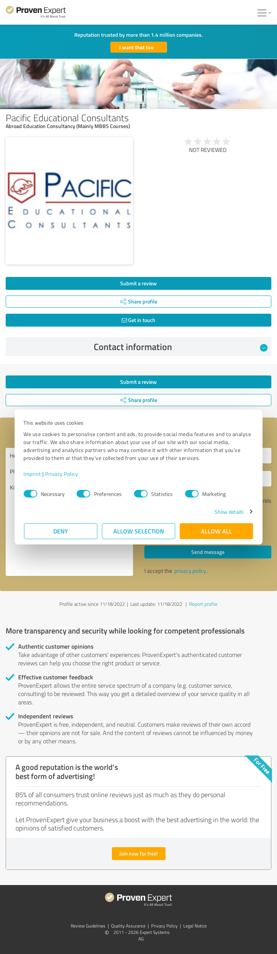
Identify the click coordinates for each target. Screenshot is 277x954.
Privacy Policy (62, 473)
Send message (207, 551)
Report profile (203, 604)
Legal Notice (195, 926)
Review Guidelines (88, 926)
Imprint (33, 473)
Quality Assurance (128, 926)
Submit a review (138, 283)
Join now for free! (138, 853)
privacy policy (190, 571)
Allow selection (138, 531)
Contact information (181, 346)
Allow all (216, 531)
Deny (60, 531)
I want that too (136, 47)
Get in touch (138, 320)
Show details (228, 511)
